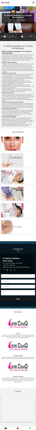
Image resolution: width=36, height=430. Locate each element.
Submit (18, 299)
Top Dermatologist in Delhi (13, 61)
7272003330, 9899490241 (18, 20)
